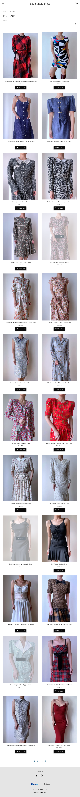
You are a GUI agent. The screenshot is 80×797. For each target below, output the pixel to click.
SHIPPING (36, 792)
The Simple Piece (40, 3)
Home (4, 11)
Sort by (5, 20)
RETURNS (43, 792)
